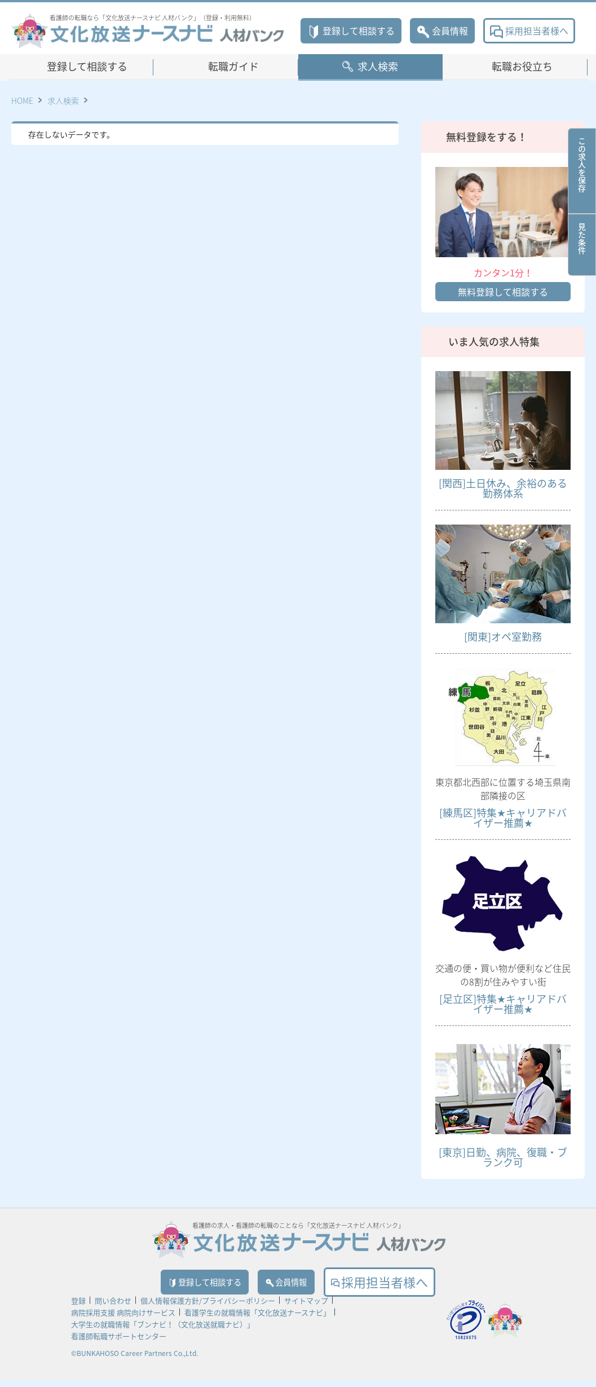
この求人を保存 (582, 171)
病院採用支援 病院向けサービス (123, 1319)
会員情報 (442, 30)
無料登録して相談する (503, 291)
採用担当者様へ (529, 30)
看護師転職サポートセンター (118, 1342)
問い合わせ (113, 1307)
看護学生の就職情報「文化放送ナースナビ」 (257, 1319)
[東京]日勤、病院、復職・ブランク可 (503, 1157)
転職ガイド (233, 66)
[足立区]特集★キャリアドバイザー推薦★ (503, 1003)
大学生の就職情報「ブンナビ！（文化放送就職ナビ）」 (162, 1331)
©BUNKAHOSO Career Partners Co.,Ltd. (134, 1360)
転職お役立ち (522, 66)
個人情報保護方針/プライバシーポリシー (207, 1307)
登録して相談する (351, 30)
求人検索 (377, 66)
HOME (22, 100)
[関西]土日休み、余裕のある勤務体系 (503, 488)
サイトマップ (306, 1307)
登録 (78, 1307)
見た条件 (582, 245)
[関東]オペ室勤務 (503, 636)
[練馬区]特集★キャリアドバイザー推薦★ (503, 817)
